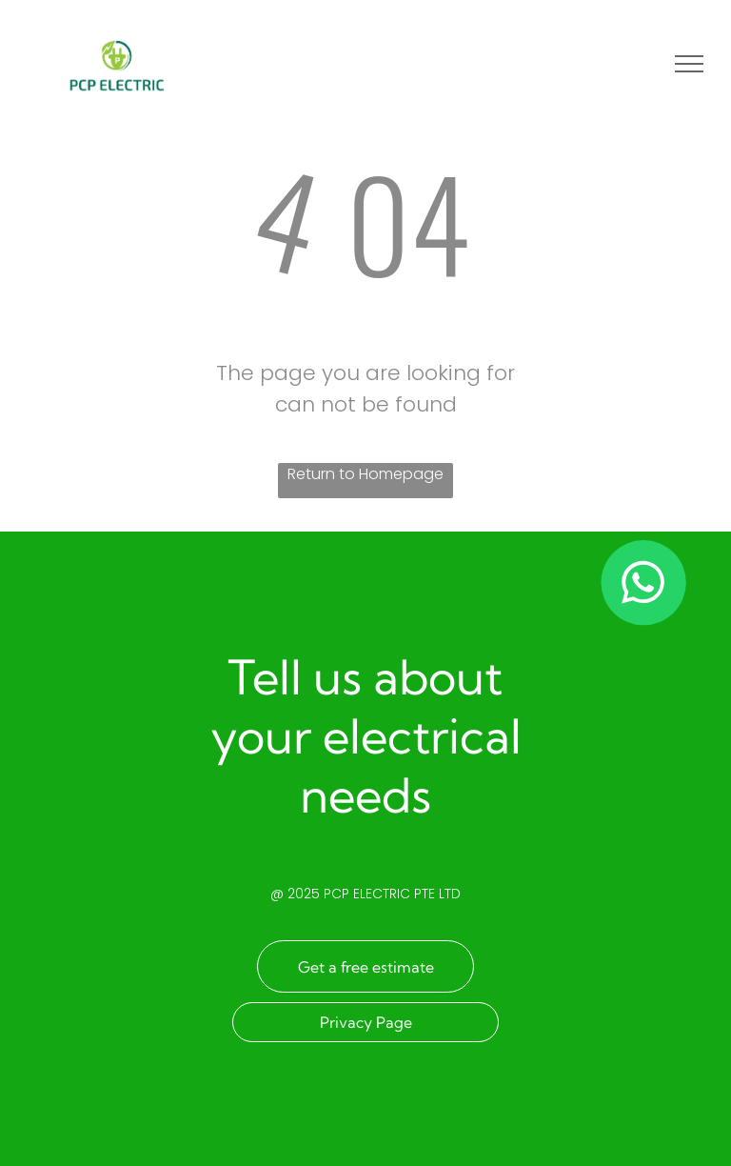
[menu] (689, 64)
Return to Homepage (365, 474)
